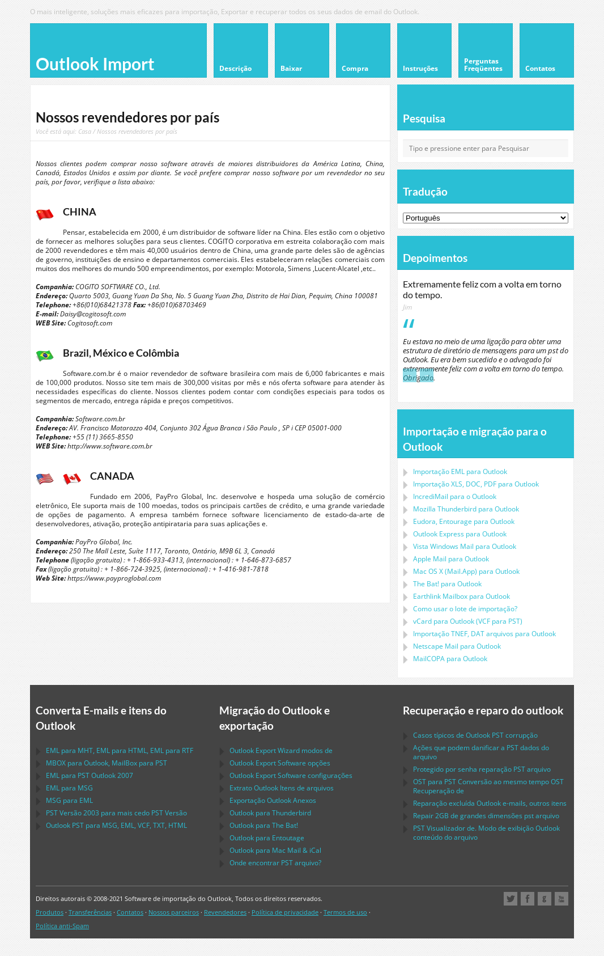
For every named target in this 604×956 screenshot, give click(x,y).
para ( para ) (467, 621)
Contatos (130, 912)
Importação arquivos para (484, 633)
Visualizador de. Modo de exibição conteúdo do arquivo (486, 832)
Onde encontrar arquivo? (275, 863)
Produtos (49, 912)
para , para (106, 763)
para (466, 509)
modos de (281, 750)
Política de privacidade (285, 912)
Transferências (90, 912)
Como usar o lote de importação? (465, 609)
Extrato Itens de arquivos (281, 788)
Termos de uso (345, 912)
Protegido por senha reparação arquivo (482, 769)
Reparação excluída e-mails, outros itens (490, 803)
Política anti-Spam (62, 925)
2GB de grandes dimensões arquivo (486, 815)
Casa (84, 131)
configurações (290, 775)
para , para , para (119, 750)
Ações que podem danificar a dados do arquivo (481, 752)
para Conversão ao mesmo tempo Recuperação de (488, 786)
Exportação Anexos (272, 800)
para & (275, 850)
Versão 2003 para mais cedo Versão (116, 813)
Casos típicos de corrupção (475, 735)
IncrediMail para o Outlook (454, 496)
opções (279, 763)
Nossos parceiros (173, 912)
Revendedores (225, 912)
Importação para (460, 471)
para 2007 (89, 775)
